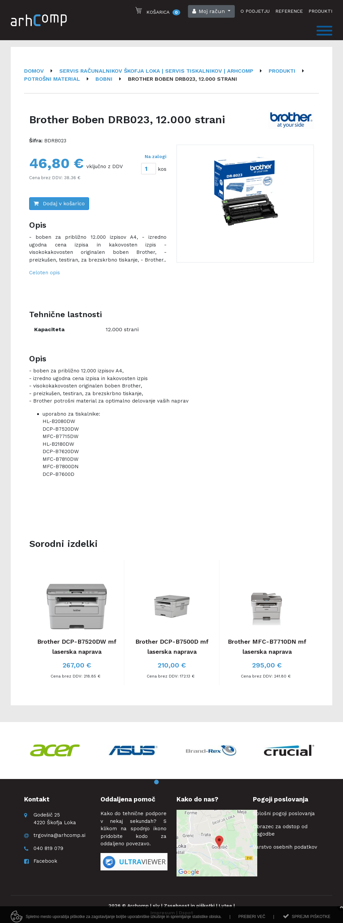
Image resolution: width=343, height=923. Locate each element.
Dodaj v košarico (59, 203)
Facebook (45, 861)
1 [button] (156, 782)
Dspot (186, 912)
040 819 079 (48, 848)
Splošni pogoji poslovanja (284, 813)
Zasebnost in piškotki (189, 905)
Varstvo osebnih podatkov (285, 847)
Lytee (225, 905)
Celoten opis (44, 273)
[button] (211, 11)
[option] (245, 203)
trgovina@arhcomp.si (59, 835)
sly (156, 905)
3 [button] (176, 782)
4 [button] (186, 782)
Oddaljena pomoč (127, 799)
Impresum (162, 912)
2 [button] (166, 782)
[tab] (153, 167)
